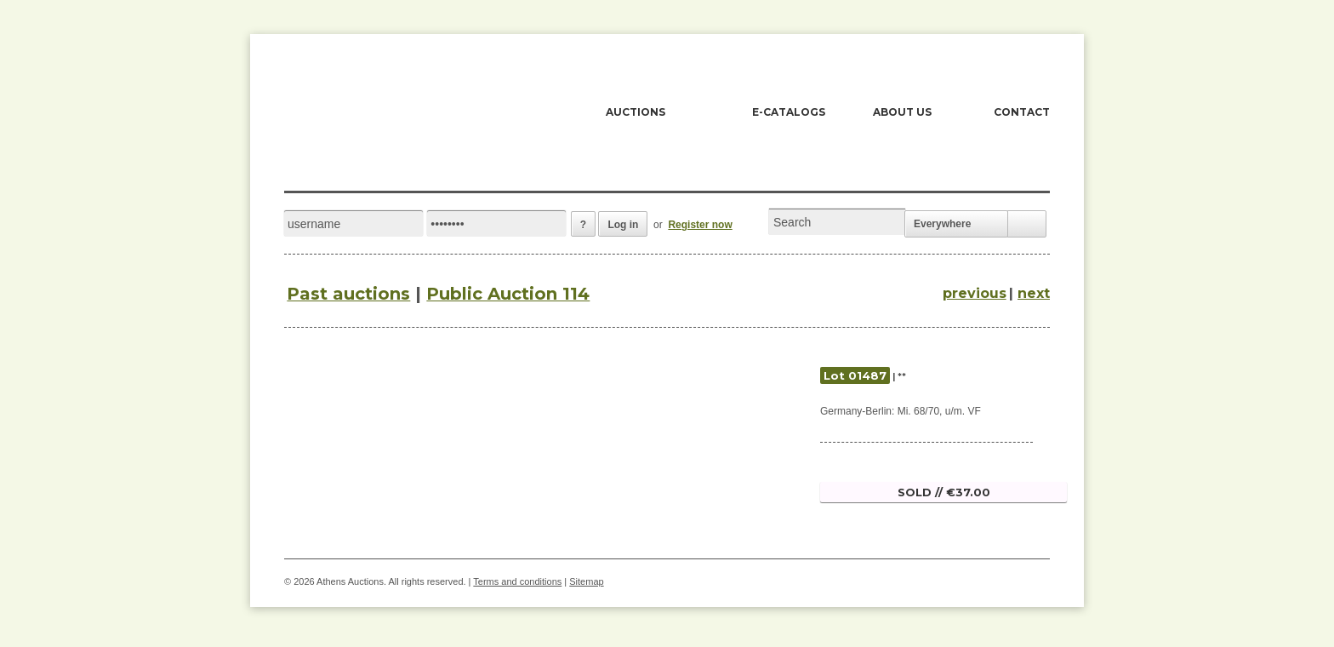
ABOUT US (902, 112)
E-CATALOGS (788, 112)
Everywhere (942, 224)
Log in (622, 225)
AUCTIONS (635, 112)
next (1034, 293)
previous (974, 293)
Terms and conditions (517, 581)
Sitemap (586, 581)
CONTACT (1022, 112)
